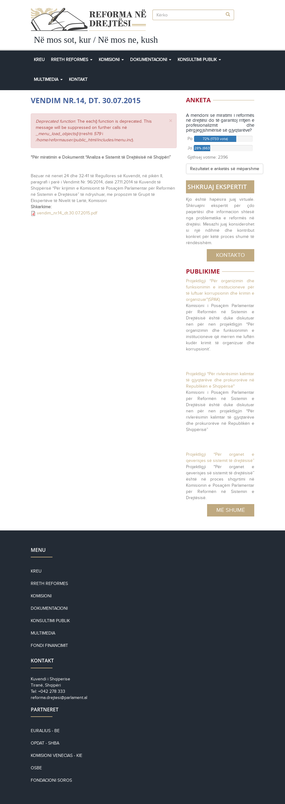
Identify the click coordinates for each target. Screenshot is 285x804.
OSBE (36, 768)
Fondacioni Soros (51, 780)
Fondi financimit (49, 645)
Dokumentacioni (150, 59)
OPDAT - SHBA (45, 743)
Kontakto (230, 255)
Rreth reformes (49, 583)
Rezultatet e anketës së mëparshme (224, 168)
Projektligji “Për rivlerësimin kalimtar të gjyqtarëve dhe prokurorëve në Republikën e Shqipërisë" (220, 380)
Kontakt (78, 79)
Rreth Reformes (72, 59)
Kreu (39, 59)
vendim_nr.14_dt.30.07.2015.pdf (67, 213)
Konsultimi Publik (199, 59)
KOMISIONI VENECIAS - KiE (56, 755)
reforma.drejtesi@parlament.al (59, 697)
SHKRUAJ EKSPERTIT (217, 186)
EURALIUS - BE (45, 730)
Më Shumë (230, 510)
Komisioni (111, 59)
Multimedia (48, 79)
